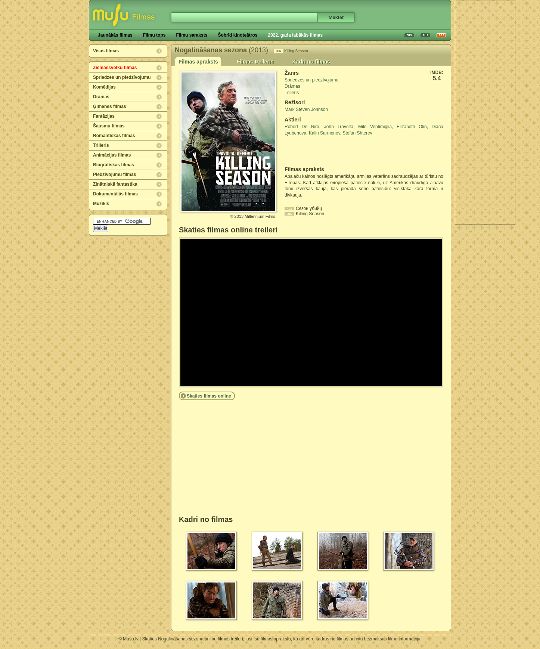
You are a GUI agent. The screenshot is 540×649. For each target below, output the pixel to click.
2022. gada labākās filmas (295, 35)
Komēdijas (104, 87)
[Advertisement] (485, 112)
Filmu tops (154, 35)
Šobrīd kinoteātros (237, 35)
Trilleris (101, 145)
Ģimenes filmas (109, 106)
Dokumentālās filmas (115, 194)
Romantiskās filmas (114, 135)
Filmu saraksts (191, 35)
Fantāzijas (104, 116)
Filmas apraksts (198, 62)
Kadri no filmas (311, 62)
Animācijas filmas (112, 155)
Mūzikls (101, 203)
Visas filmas (106, 50)
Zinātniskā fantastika (115, 184)
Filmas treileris (255, 62)
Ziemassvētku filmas (115, 67)
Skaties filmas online (209, 396)
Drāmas (101, 96)
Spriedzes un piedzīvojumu (122, 77)
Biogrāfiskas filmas (113, 164)
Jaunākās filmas (115, 35)
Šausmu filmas (109, 126)
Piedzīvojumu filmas (114, 174)
